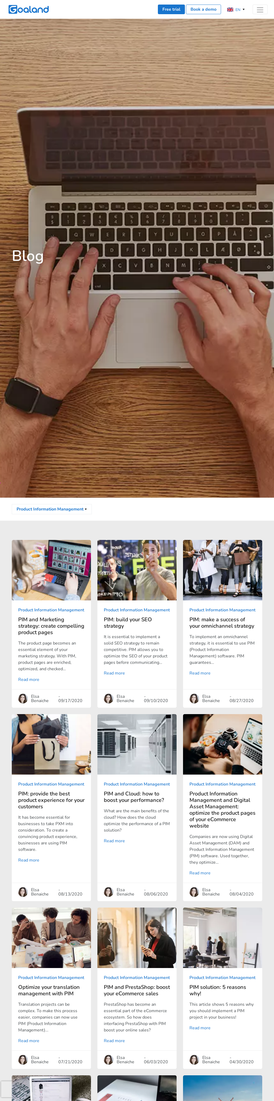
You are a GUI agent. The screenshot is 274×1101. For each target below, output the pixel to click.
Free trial (171, 9)
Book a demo (203, 9)
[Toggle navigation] (260, 9)
